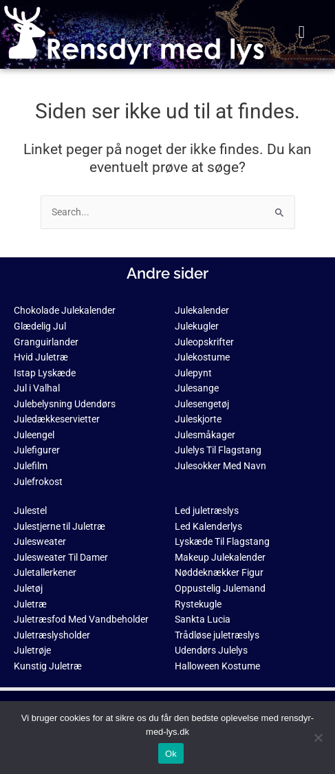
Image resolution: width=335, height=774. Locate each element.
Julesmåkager (205, 434)
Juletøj (28, 588)
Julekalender (202, 310)
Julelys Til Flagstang (218, 449)
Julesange (197, 388)
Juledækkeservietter (57, 418)
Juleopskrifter (204, 341)
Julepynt (193, 372)
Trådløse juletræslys (217, 635)
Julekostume (202, 357)
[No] (318, 737)
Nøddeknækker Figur (219, 572)
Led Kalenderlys (208, 526)
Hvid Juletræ (41, 357)
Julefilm (30, 465)
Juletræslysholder (52, 635)
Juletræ (30, 604)
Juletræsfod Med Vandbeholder (81, 619)
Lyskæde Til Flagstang (222, 541)
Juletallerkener (45, 572)
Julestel (30, 510)
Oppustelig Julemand (220, 588)
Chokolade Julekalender (65, 310)
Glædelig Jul (40, 326)
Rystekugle (198, 604)
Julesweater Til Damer (61, 557)
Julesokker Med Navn (220, 465)
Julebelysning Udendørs (65, 403)
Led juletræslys (207, 510)
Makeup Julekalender (220, 557)
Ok (171, 754)
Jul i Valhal (37, 388)
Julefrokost (38, 481)
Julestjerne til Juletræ (59, 526)
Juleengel (34, 434)
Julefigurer (37, 449)
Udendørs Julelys (211, 650)
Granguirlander (46, 341)
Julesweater (40, 541)
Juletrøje (32, 650)
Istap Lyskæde (45, 372)
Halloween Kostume (217, 665)
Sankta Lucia (202, 619)
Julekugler (197, 326)
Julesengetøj (202, 403)
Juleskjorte (198, 418)
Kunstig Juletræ (48, 665)
